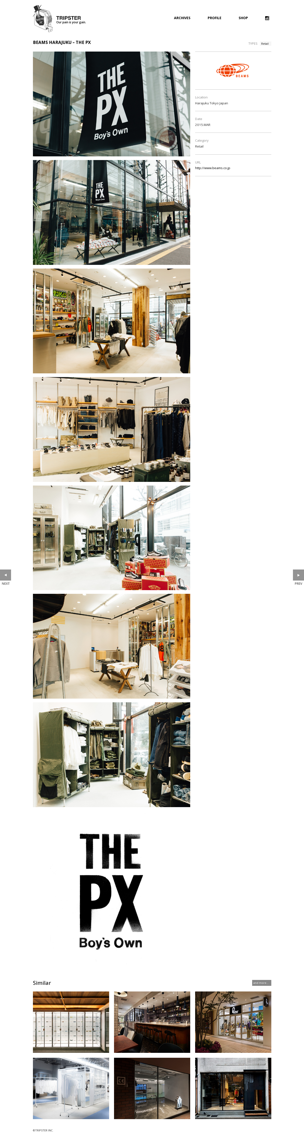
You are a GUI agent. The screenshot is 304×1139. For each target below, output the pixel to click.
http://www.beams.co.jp (212, 168)
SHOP (243, 18)
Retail (265, 43)
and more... (261, 983)
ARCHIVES (182, 18)
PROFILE (214, 18)
